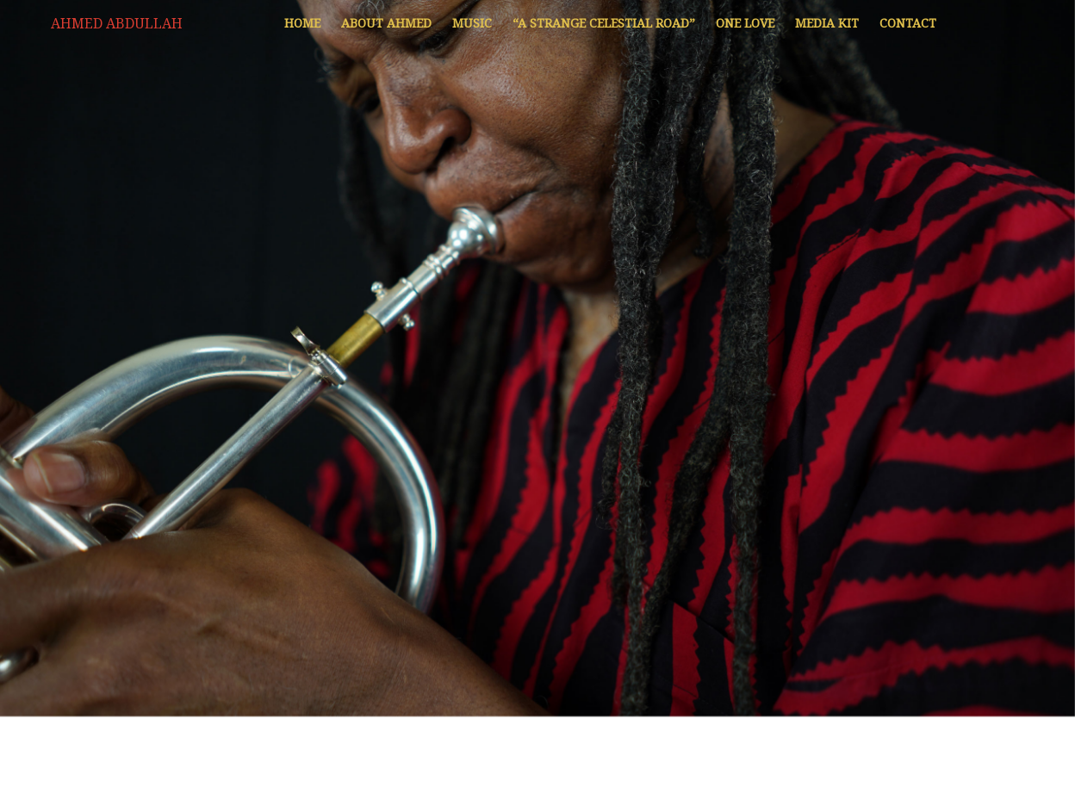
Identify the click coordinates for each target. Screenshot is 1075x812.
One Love (745, 23)
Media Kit (827, 23)
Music (472, 23)
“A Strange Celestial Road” (604, 23)
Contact (907, 23)
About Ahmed (386, 23)
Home (302, 23)
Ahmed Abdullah (117, 23)
